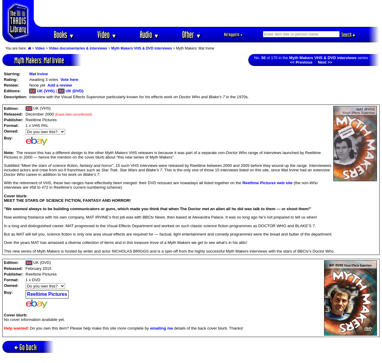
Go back (25, 347)
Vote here (69, 79)
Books (64, 34)
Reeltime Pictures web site (267, 183)
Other (191, 34)
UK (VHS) (42, 91)
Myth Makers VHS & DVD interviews (141, 48)
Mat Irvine (38, 74)
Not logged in (233, 34)
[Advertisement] (206, 13)
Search (348, 34)
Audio (149, 34)
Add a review (59, 85)
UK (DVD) (71, 91)
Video (107, 34)
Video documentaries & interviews (78, 48)
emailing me (161, 328)
